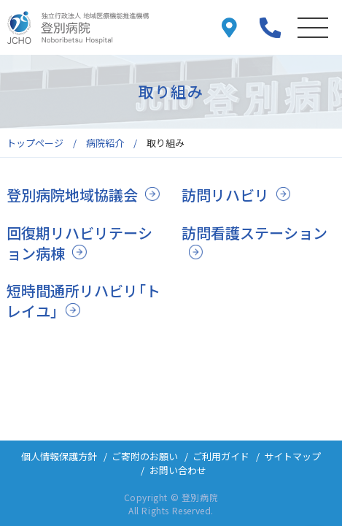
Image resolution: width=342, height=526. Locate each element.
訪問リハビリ (225, 194)
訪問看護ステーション (254, 232)
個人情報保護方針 (59, 456)
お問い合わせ (177, 470)
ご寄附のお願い (145, 456)
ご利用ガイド (221, 456)
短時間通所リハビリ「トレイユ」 (83, 300)
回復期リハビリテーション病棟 (79, 243)
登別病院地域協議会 (72, 194)
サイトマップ (292, 456)
